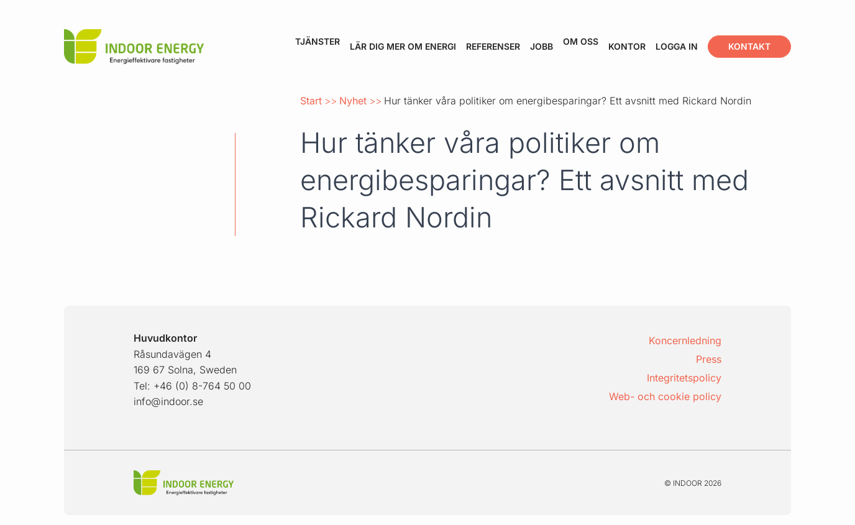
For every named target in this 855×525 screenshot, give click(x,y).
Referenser (493, 46)
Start (311, 100)
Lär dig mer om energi (403, 46)
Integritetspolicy (684, 378)
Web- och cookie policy (665, 396)
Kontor (627, 46)
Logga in (677, 46)
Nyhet (353, 100)
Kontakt (749, 46)
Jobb (541, 46)
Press (708, 359)
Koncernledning (685, 340)
